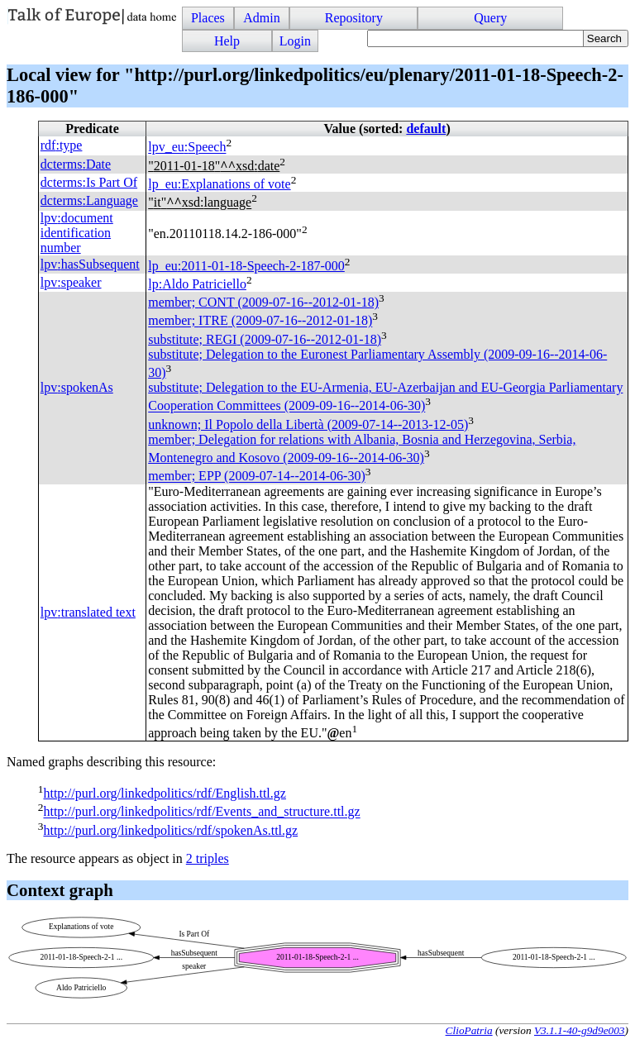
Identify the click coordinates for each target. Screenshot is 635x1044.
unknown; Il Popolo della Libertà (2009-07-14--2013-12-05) (308, 424)
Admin (261, 18)
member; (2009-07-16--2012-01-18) (263, 302)
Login (295, 41)
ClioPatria (469, 1030)
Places (208, 18)
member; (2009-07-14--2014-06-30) (256, 477)
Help (227, 41)
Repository (354, 18)
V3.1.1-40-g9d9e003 (579, 1030)
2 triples (207, 858)
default (426, 129)
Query (490, 18)
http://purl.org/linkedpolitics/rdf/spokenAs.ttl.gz (170, 830)
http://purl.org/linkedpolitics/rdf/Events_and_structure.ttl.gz (201, 812)
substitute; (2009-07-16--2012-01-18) (264, 339)
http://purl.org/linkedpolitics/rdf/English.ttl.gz (164, 793)
